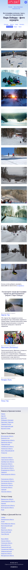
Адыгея (3, 416)
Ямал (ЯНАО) (4, 539)
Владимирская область (8, 470)
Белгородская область (7, 481)
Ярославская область (7, 468)
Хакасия (3, 528)
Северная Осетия (6, 424)
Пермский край (5, 444)
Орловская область (6, 483)
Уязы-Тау (5, 401)
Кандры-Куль (6, 380)
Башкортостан (5, 438)
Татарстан (4, 453)
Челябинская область (7, 446)
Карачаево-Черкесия (7, 422)
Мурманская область (7, 499)
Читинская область (6, 543)
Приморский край (6, 547)
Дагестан (4, 418)
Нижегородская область (8, 474)
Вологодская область (7, 507)
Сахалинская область (7, 549)
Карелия (3, 503)
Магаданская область (7, 555)
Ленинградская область (8, 501)
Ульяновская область (7, 479)
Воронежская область (7, 466)
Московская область (7, 436)
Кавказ (3, 414)
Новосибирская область (8, 523)
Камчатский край (6, 532)
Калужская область (6, 464)
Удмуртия (4, 472)
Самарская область (7, 457)
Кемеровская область (7, 519)
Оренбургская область (7, 462)
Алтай (2, 521)
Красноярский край (6, 525)
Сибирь (3, 517)
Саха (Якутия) (5, 534)
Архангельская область (8, 505)
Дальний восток (6, 545)
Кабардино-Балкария (7, 420)
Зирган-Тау (5, 315)
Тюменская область (7, 448)
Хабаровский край (6, 551)
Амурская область (6, 553)
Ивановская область (7, 485)
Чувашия (3, 489)
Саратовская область (7, 459)
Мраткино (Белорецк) (9, 347)
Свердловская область (8, 440)
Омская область (6, 541)
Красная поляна (5, 428)
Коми (2, 509)
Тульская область (6, 491)
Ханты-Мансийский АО (7, 450)
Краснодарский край (7, 426)
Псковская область (6, 487)
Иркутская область (6, 530)
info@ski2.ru (20, 285)
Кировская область (6, 442)
